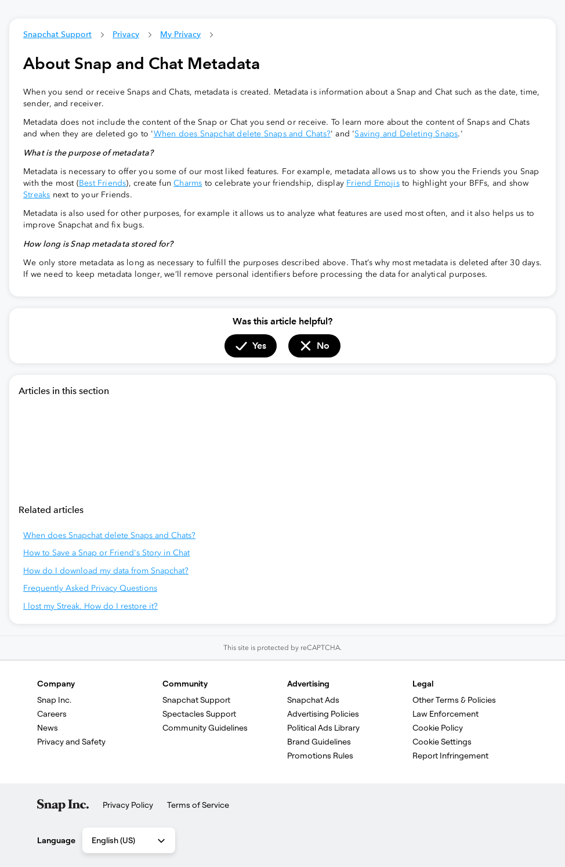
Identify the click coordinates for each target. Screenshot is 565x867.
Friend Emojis (373, 183)
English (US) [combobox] (129, 841)
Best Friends (102, 183)
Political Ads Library (323, 727)
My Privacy (180, 34)
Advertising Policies (323, 714)
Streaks (36, 195)
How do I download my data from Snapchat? (106, 571)
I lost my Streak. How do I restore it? (90, 606)
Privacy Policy (128, 805)
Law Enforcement (445, 714)
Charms (187, 183)
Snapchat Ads (313, 700)
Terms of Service (198, 805)
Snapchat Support (57, 34)
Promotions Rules (320, 755)
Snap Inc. (54, 700)
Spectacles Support (199, 714)
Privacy (126, 34)
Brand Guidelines (319, 741)
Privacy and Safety (71, 741)
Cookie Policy (437, 727)
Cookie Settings (442, 741)
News (47, 727)
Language (56, 840)
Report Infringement (450, 755)
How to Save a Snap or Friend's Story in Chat (106, 553)
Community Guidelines (205, 727)
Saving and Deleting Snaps (406, 134)
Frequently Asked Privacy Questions (90, 588)
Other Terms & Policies (454, 700)
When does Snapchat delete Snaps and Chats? (242, 134)
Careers (52, 714)
